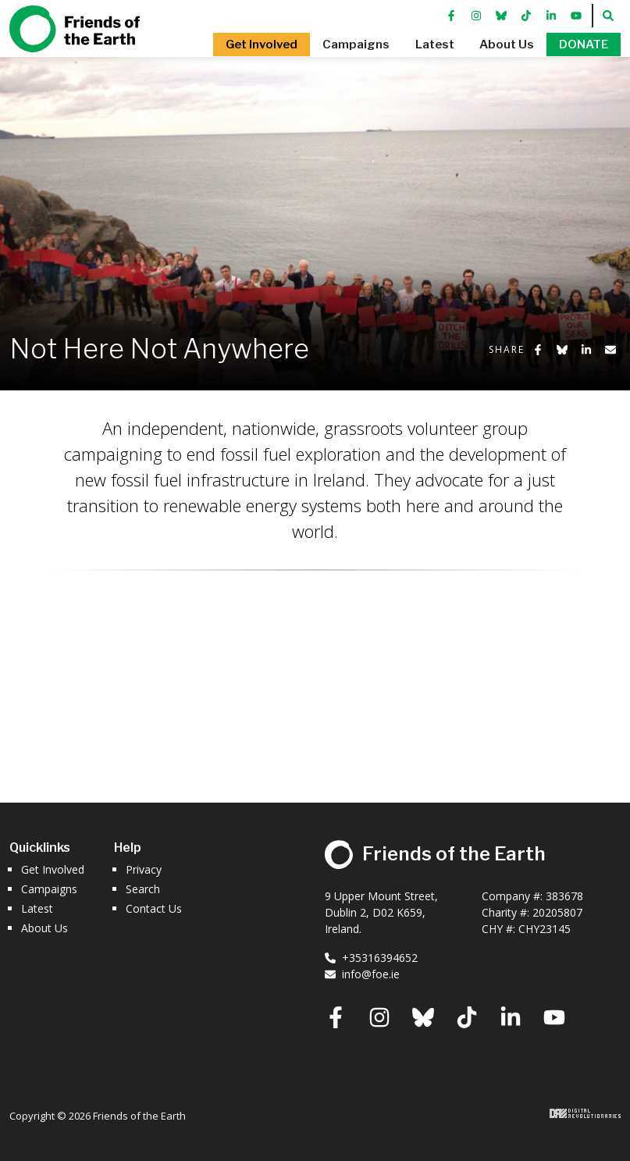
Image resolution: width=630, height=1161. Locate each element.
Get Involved (52, 869)
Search (143, 888)
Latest (37, 908)
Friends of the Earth (74, 39)
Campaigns (49, 888)
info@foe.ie (362, 974)
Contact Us (154, 908)
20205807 (557, 912)
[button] (256, 54)
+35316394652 (371, 957)
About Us (44, 928)
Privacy (144, 869)
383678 (564, 896)
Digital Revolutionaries (585, 1113)
